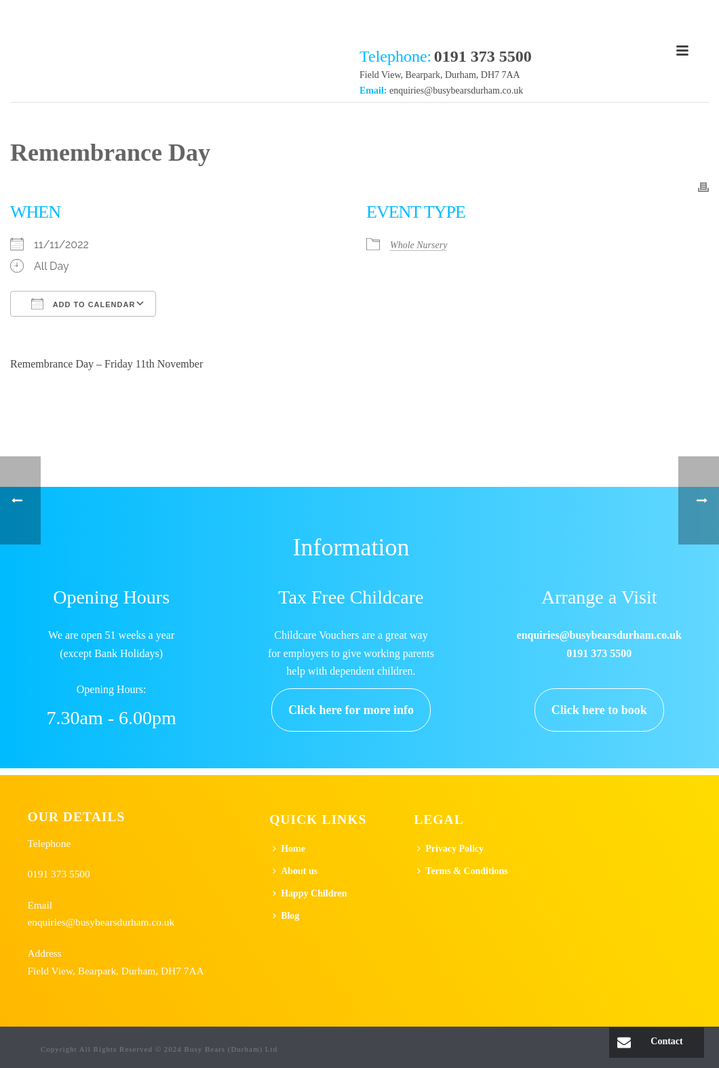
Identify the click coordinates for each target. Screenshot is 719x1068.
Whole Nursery (418, 245)
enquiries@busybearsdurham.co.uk (456, 90)
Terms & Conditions (462, 871)
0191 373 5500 (58, 873)
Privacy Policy (450, 849)
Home (289, 849)
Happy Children (310, 893)
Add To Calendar (83, 304)
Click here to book (599, 710)
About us (295, 871)
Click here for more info (351, 710)
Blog (286, 916)
